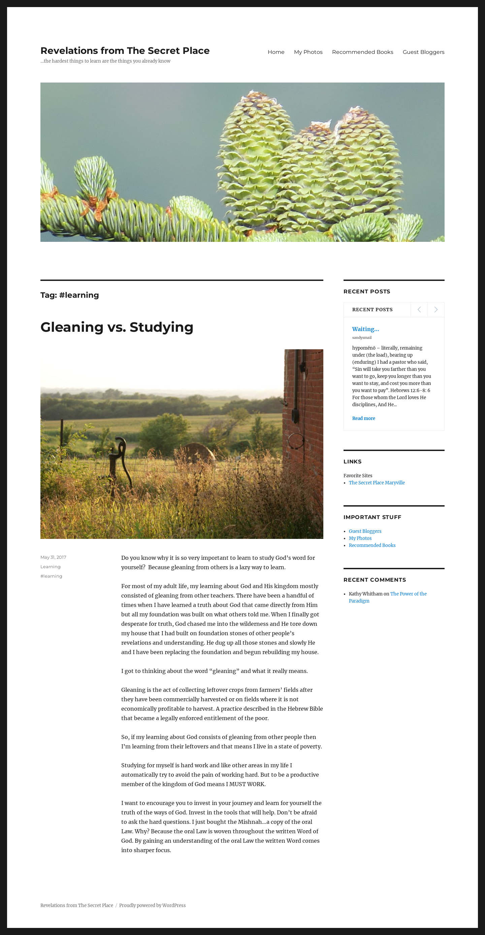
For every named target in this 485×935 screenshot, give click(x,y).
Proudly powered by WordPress (152, 905)
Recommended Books (362, 52)
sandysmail (361, 337)
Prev (419, 309)
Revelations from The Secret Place (125, 50)
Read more (363, 418)
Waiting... (365, 329)
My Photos (308, 52)
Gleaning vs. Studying (117, 327)
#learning (51, 576)
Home (276, 52)
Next (435, 309)
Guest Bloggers (424, 52)
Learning (50, 566)
